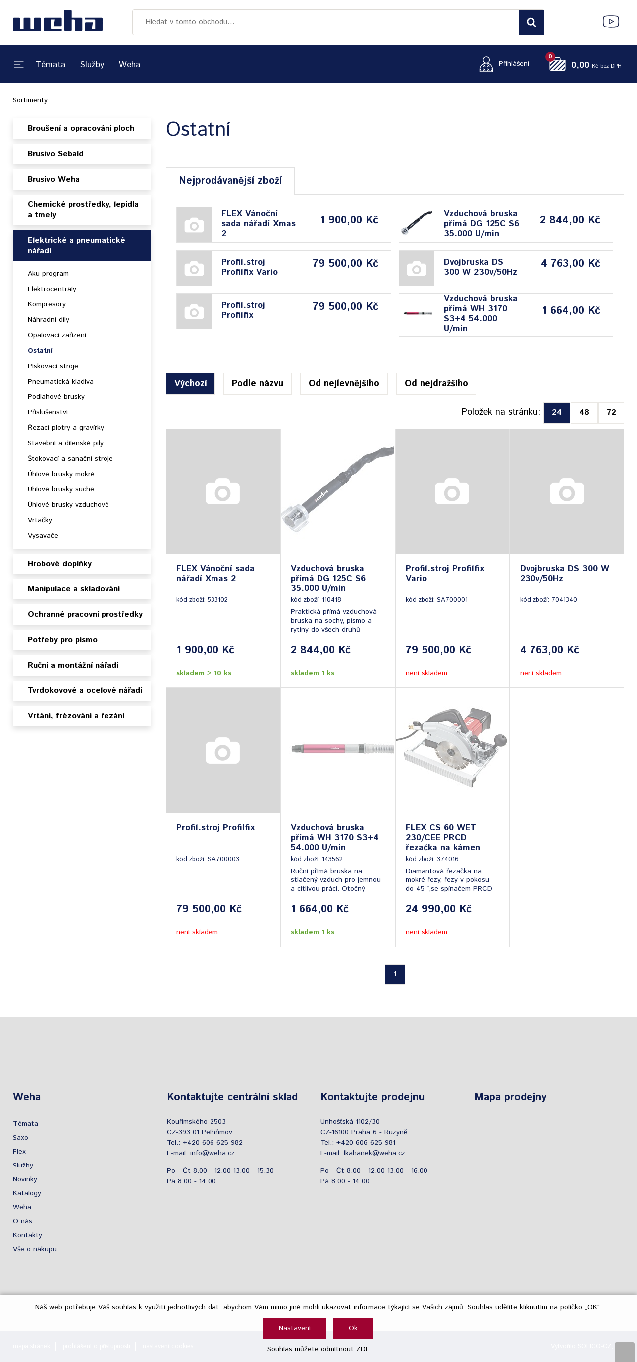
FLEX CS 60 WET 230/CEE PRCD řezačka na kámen (443, 838)
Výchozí (190, 383)
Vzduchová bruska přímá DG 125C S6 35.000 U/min (481, 224)
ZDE (363, 1349)
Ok (353, 1328)
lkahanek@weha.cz (374, 1153)
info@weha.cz (212, 1153)
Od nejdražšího (436, 383)
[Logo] (58, 22)
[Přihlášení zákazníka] (501, 64)
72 (611, 412)
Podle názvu (257, 383)
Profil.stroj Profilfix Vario (249, 267)
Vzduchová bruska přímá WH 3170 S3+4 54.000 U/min (481, 314)
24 (557, 412)
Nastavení (295, 1328)
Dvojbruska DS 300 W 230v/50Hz (480, 267)
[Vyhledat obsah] (531, 22)
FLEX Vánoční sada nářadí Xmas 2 (258, 224)
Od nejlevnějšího (344, 383)
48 (584, 412)
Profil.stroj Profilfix (243, 310)
